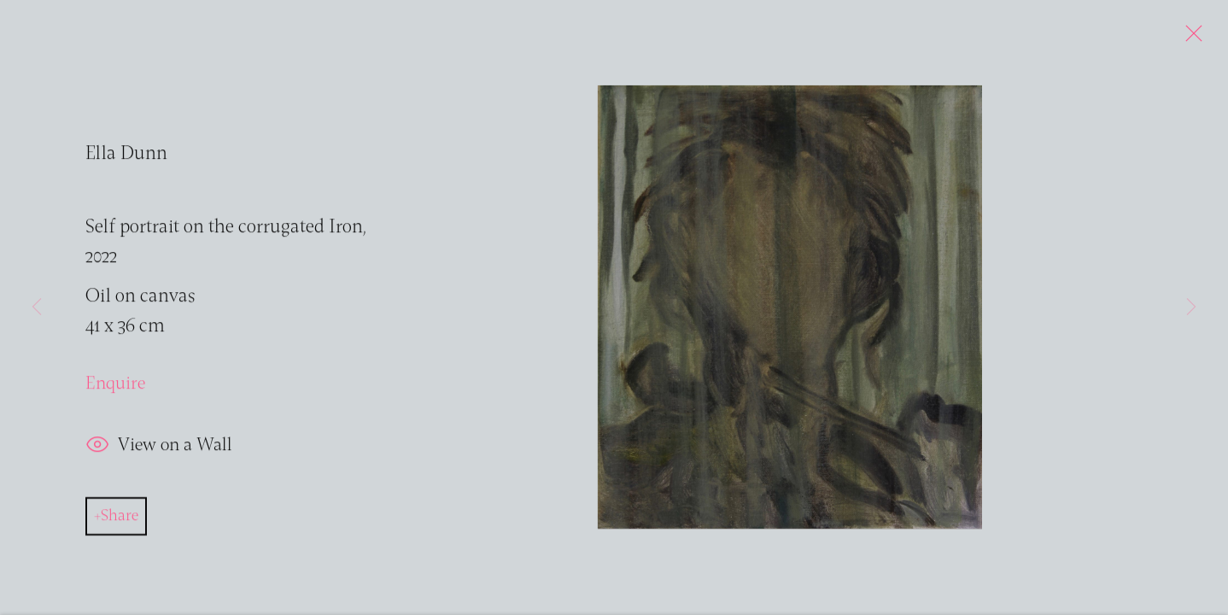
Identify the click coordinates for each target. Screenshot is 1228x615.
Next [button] (1191, 307)
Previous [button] (36, 307)
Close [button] (1189, 38)
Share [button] (119, 520)
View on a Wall (158, 450)
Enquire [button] (115, 387)
